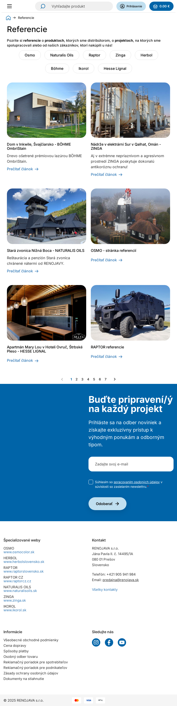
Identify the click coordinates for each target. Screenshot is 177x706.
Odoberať (104, 503)
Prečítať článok (20, 169)
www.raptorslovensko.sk (23, 571)
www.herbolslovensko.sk (23, 561)
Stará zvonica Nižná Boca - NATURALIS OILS (45, 250)
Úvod (8, 17)
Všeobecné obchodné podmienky (30, 640)
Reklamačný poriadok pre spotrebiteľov (35, 662)
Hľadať (41, 6)
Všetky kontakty (105, 589)
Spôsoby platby (16, 651)
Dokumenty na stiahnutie (23, 679)
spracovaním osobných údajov (137, 482)
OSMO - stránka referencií (113, 250)
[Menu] (10, 6)
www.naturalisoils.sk (20, 590)
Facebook (109, 642)
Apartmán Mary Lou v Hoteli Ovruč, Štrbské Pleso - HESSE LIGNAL (45, 349)
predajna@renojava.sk (121, 580)
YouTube (122, 642)
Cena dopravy (14, 645)
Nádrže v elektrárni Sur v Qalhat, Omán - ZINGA (126, 146)
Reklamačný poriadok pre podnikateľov (35, 667)
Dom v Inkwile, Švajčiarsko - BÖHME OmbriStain (39, 146)
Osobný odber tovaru (20, 656)
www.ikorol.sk (14, 610)
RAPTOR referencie (107, 347)
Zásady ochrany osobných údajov (30, 673)
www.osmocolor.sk (18, 552)
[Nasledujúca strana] (114, 379)
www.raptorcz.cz (17, 581)
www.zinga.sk (14, 600)
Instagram (96, 642)
